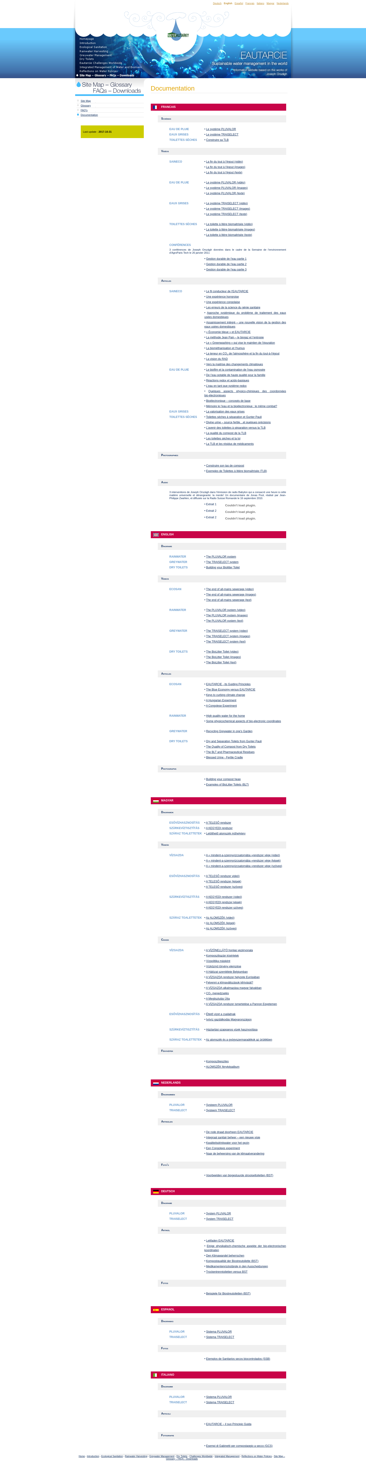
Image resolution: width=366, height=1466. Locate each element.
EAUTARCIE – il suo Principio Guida (228, 1424)
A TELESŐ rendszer (218, 822)
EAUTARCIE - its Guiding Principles (228, 684)
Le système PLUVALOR (221, 129)
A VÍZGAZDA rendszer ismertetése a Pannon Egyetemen (241, 1004)
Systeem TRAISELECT (220, 1110)
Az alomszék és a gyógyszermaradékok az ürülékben (239, 1039)
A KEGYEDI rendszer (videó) (224, 897)
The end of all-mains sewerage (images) (231, 594)
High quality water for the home (225, 715)
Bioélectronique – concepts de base (228, 400)
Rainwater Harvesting (136, 1456)
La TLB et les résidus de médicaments (230, 444)
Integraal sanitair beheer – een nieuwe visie (233, 1137)
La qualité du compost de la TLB (226, 433)
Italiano (260, 3)
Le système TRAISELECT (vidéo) (227, 203)
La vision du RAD (217, 359)
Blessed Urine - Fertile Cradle (224, 757)
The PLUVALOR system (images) (227, 615)
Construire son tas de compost (225, 465)
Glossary (86, 105)
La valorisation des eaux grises (225, 411)
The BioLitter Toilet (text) (221, 662)
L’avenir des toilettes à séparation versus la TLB (236, 427)
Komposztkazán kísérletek (222, 955)
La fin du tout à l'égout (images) (225, 167)
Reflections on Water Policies (257, 1456)
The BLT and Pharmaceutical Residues (230, 752)
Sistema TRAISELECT (220, 1337)
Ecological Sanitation (112, 1456)
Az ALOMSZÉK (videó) (220, 917)
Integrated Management (227, 1456)
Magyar (270, 3)
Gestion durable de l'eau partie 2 (226, 264)
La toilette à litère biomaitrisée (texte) (229, 235)
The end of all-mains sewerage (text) (229, 600)
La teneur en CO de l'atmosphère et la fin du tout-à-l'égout (242, 353)
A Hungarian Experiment (221, 700)
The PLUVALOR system (221, 556)
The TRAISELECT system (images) (228, 636)
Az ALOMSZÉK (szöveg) (221, 928)
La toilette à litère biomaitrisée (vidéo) (229, 224)
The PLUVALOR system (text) (224, 620)
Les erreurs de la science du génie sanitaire (233, 307)
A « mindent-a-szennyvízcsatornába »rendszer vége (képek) (243, 860)
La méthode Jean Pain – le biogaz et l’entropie (235, 337)
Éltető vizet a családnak (221, 1014)
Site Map (86, 100)
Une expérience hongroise (222, 296)
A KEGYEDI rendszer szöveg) (224, 907)
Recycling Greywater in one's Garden (229, 731)
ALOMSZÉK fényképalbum (222, 1066)
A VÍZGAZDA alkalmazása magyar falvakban (233, 988)
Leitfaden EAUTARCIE (220, 1240)
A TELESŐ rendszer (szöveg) (224, 886)
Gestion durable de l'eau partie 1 (226, 258)
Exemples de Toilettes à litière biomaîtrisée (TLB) (236, 471)
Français (249, 3)
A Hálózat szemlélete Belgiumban (227, 971)
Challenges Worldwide (200, 1456)
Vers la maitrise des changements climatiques (234, 364)
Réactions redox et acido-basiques (227, 380)
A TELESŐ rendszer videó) (222, 876)
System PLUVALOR (218, 1213)
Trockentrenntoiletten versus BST (227, 1271)
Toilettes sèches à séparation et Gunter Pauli (234, 417)
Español (239, 3)
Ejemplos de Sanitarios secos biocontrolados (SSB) (238, 1358)
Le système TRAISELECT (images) (228, 208)
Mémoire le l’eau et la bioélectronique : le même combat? (241, 406)
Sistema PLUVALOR (219, 1331)
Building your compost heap (223, 779)
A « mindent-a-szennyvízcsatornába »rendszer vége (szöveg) (244, 866)
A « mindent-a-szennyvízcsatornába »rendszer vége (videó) (243, 855)
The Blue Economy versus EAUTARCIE (230, 689)
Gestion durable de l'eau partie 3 (226, 269)
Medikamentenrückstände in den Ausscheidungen (237, 1266)
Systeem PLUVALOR (219, 1105)
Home (82, 1456)
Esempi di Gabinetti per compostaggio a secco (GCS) (239, 1446)
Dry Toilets (181, 1456)
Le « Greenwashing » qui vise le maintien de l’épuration (240, 342)
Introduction (93, 1456)
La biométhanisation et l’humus (225, 348)
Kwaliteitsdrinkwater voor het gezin (227, 1142)
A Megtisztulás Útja (218, 998)
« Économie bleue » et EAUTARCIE (228, 332)
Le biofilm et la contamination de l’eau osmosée (235, 369)
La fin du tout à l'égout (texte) (224, 172)
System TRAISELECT (219, 1219)
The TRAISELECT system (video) (227, 630)
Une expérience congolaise (223, 302)
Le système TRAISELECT (222, 134)
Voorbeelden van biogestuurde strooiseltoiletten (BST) (239, 1175)
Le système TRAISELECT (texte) (226, 214)
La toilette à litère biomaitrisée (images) (230, 229)
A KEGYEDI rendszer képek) (224, 902)
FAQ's (84, 110)
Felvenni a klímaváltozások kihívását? (229, 982)
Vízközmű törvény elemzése (223, 966)
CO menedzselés (217, 993)
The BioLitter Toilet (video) (222, 651)
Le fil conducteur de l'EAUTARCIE (227, 291)
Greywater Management (161, 1456)
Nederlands (283, 3)
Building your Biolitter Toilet (223, 567)
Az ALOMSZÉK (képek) (220, 923)
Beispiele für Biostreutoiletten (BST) (228, 1293)
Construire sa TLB (217, 140)
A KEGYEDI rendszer (219, 828)
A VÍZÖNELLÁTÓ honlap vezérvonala (229, 950)
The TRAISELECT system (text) (226, 641)
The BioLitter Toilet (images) (223, 657)
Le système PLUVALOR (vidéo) (225, 182)
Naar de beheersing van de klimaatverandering (235, 1153)
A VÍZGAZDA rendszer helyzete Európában (233, 977)
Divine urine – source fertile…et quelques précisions (238, 422)
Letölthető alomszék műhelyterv (226, 833)
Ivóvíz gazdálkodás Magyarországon (229, 1019)
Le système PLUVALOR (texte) (225, 193)
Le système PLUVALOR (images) (227, 188)
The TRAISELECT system (222, 562)
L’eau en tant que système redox (226, 386)
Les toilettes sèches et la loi (223, 438)
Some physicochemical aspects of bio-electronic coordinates (243, 721)
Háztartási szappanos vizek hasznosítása (231, 1029)
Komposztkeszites (217, 1061)
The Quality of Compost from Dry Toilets (231, 746)
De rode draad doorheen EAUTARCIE (229, 1132)
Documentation (89, 114)
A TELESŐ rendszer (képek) (223, 881)
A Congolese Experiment (221, 705)
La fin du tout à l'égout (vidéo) (224, 161)
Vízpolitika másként (218, 961)
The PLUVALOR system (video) (226, 610)
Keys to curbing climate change (225, 695)
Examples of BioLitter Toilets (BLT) (227, 784)
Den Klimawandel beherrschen (225, 1255)
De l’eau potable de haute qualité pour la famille (235, 375)
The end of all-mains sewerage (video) (230, 589)
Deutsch (217, 3)
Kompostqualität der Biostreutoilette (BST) (232, 1261)
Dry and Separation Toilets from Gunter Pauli (234, 741)
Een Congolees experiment (223, 1148)
